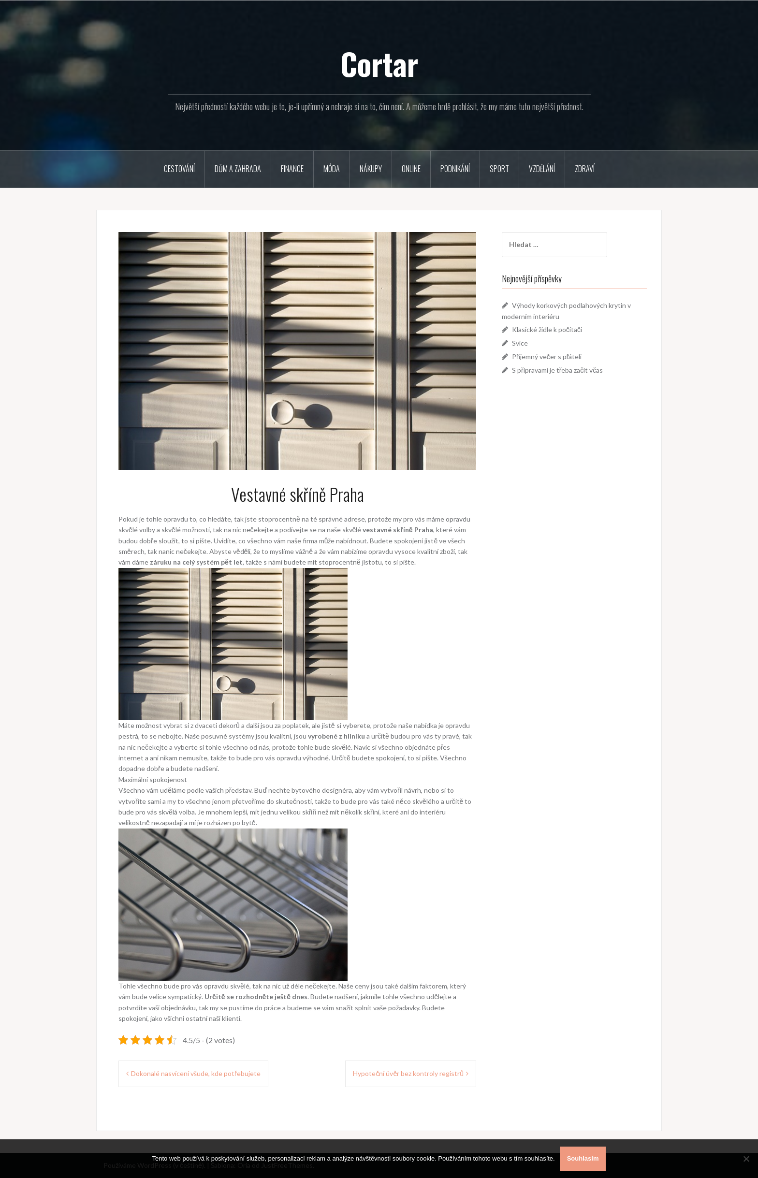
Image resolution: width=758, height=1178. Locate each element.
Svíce (520, 343)
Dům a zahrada (238, 169)
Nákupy (371, 169)
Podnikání (455, 169)
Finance (292, 169)
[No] (746, 1158)
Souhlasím (583, 1158)
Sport (499, 169)
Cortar (379, 63)
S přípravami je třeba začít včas (557, 370)
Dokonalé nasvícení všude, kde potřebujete (196, 1073)
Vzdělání (542, 169)
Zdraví (585, 169)
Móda (331, 169)
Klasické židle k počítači (547, 329)
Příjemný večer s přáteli (547, 356)
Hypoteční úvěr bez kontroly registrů (408, 1073)
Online (411, 169)
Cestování (179, 169)
